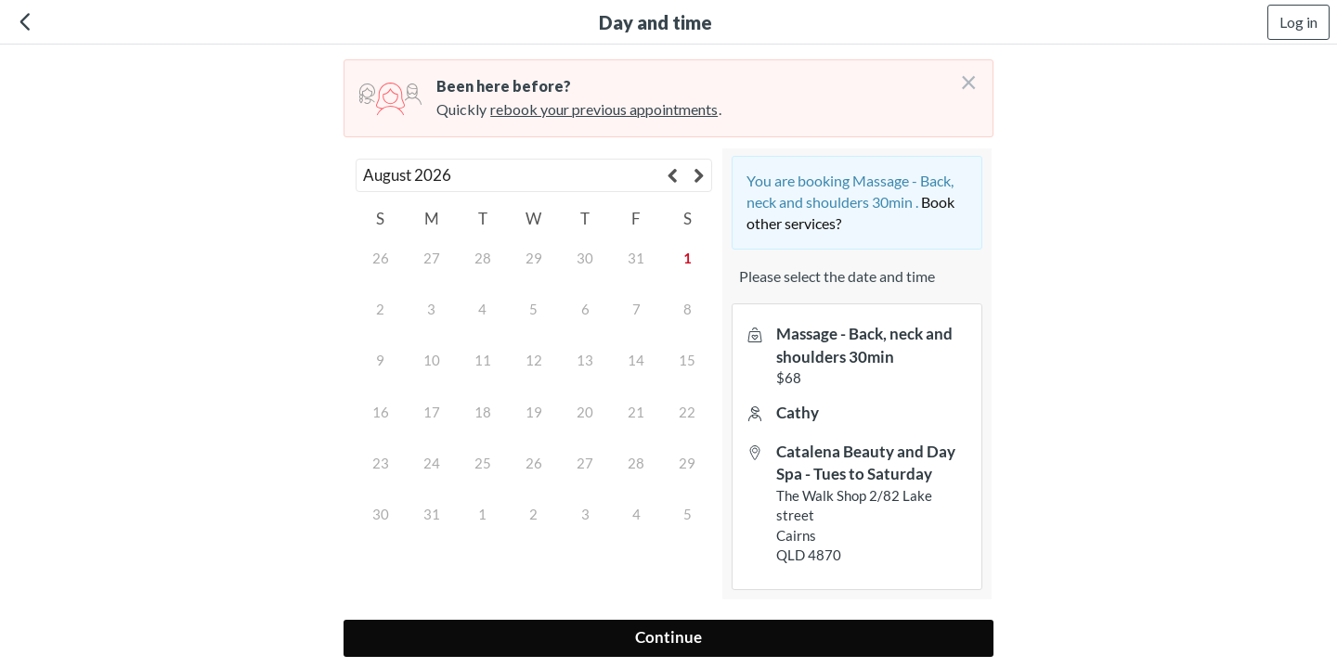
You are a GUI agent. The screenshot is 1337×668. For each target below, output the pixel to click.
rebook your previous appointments (604, 109)
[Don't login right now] (963, 75)
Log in (1298, 22)
